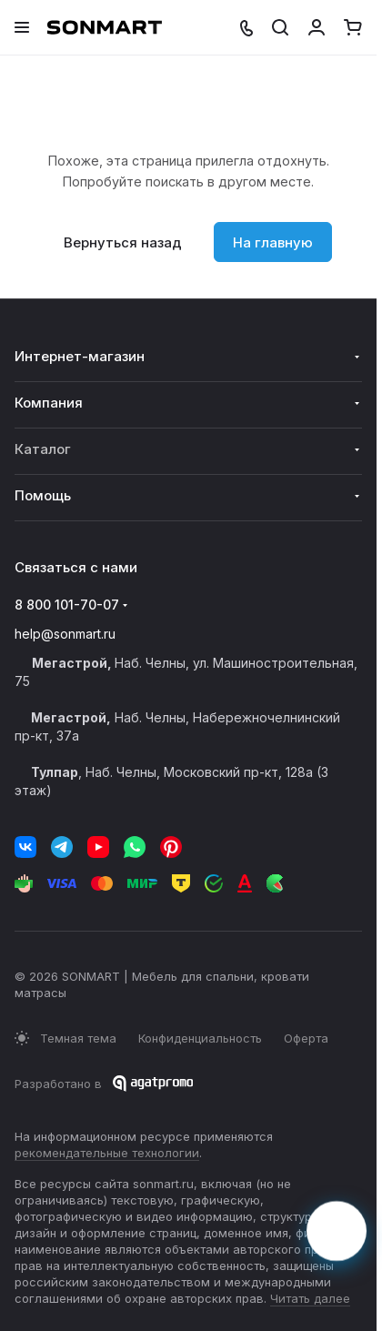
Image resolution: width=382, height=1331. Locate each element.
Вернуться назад (123, 242)
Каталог (43, 449)
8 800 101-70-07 (67, 604)
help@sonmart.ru (65, 633)
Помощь (43, 495)
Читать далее (310, 1298)
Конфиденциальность (200, 1038)
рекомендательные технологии (107, 1152)
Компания (49, 402)
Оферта (306, 1038)
